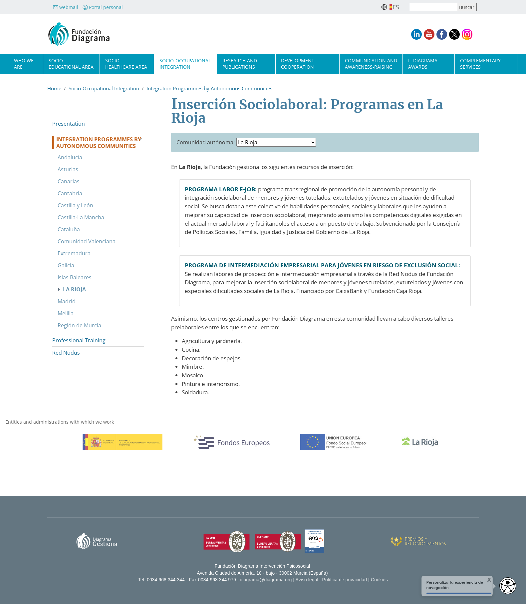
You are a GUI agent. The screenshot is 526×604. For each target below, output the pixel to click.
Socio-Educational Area (71, 63)
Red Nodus (66, 352)
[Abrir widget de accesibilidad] (507, 585)
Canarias (69, 181)
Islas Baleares (75, 277)
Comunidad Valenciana (87, 241)
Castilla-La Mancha (81, 217)
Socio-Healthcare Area (126, 63)
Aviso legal (307, 579)
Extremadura (74, 253)
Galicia (66, 265)
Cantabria (70, 193)
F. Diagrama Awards (422, 63)
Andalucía (70, 157)
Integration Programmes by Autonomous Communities (209, 88)
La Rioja (74, 289)
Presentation (68, 123)
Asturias (68, 169)
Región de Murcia (79, 325)
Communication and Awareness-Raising (371, 63)
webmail (65, 7)
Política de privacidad (344, 579)
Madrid (67, 301)
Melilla (66, 313)
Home (54, 88)
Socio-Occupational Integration (185, 63)
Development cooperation (297, 63)
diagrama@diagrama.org (266, 579)
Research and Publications (239, 63)
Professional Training (79, 340)
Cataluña (69, 229)
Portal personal (102, 7)
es (396, 7)
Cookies (379, 579)
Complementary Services (480, 63)
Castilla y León (75, 205)
